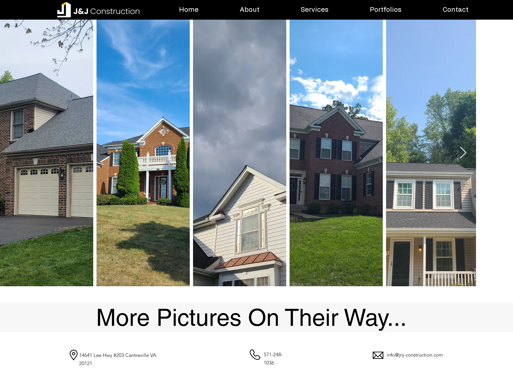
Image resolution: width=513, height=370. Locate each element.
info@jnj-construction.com (415, 355)
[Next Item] (463, 153)
